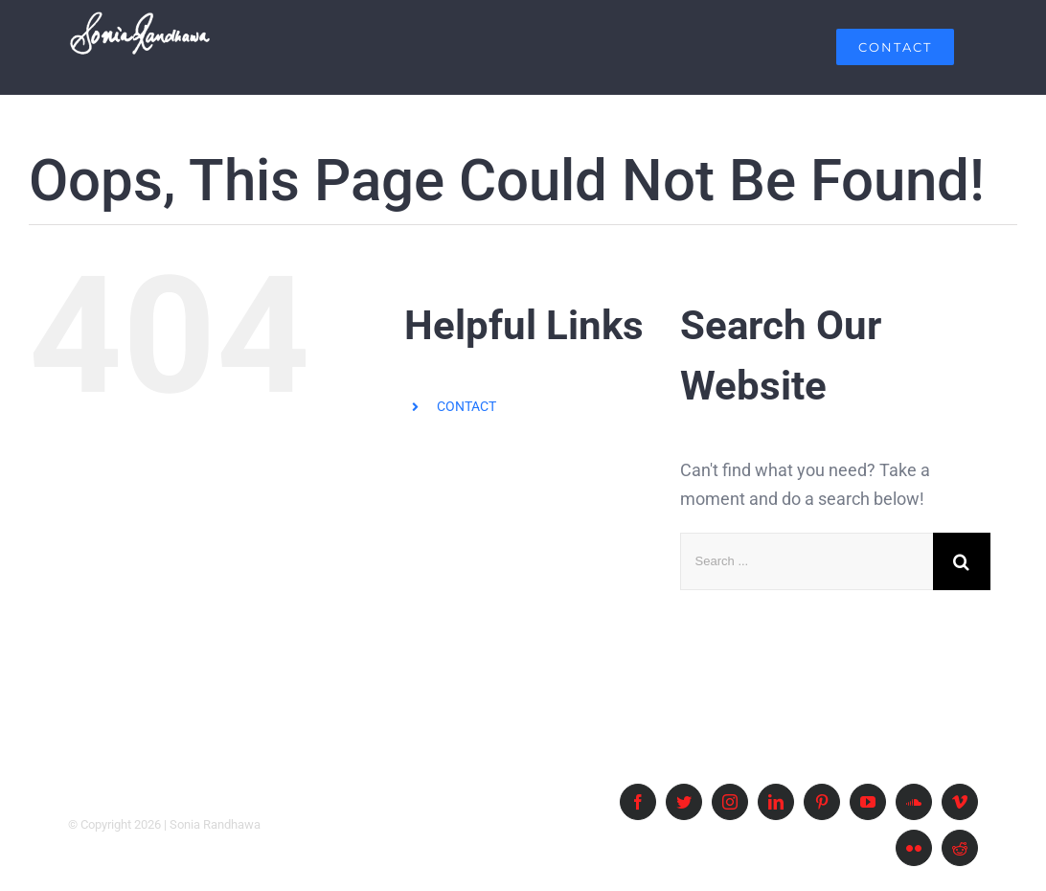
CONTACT (466, 406)
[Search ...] (806, 561)
